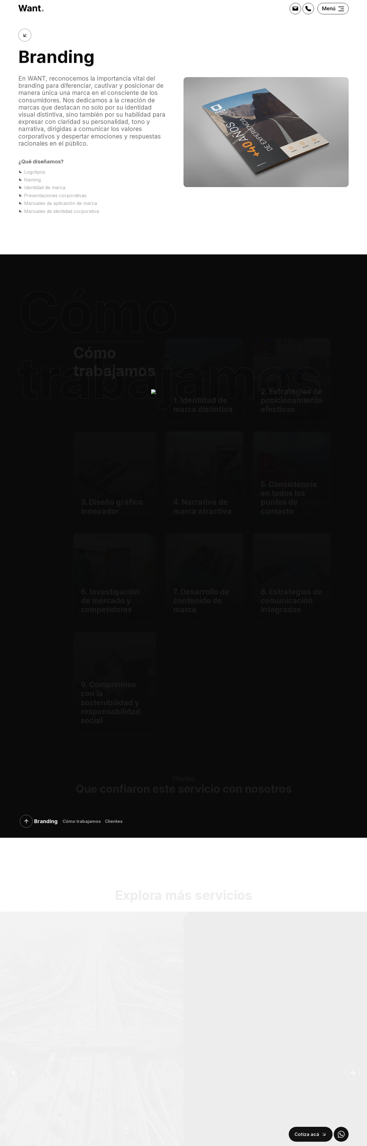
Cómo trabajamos (82, 821)
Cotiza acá (306, 1134)
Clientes (114, 821)
